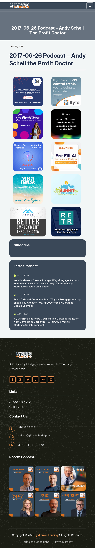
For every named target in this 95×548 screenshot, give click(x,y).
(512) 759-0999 (26, 427)
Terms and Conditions (35, 541)
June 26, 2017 (16, 46)
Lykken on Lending (46, 535)
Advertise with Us (20, 402)
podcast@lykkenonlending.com (34, 435)
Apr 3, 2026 (21, 275)
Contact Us (17, 407)
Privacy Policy (64, 541)
